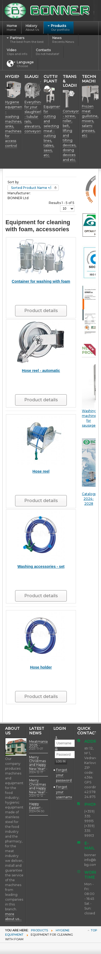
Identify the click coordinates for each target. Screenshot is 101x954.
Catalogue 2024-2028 (90, 472)
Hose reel (41, 471)
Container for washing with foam (41, 281)
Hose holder (41, 667)
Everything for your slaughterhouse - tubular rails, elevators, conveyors (38, 116)
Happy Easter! (34, 806)
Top (94, 930)
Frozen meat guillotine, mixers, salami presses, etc (90, 120)
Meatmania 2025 (38, 743)
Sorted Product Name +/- (31, 188)
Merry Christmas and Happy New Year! (37, 763)
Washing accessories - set (41, 566)
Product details (41, 310)
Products (39, 930)
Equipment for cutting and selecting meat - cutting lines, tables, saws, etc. (53, 131)
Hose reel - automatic (41, 370)
